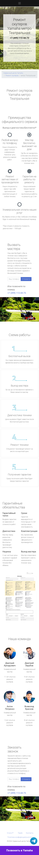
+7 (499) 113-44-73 (19, 38)
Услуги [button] (9, 833)
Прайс (20, 833)
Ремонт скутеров (12, 76)
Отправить (26, 279)
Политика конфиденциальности (19, 837)
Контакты (29, 833)
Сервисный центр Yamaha (13, 73)
